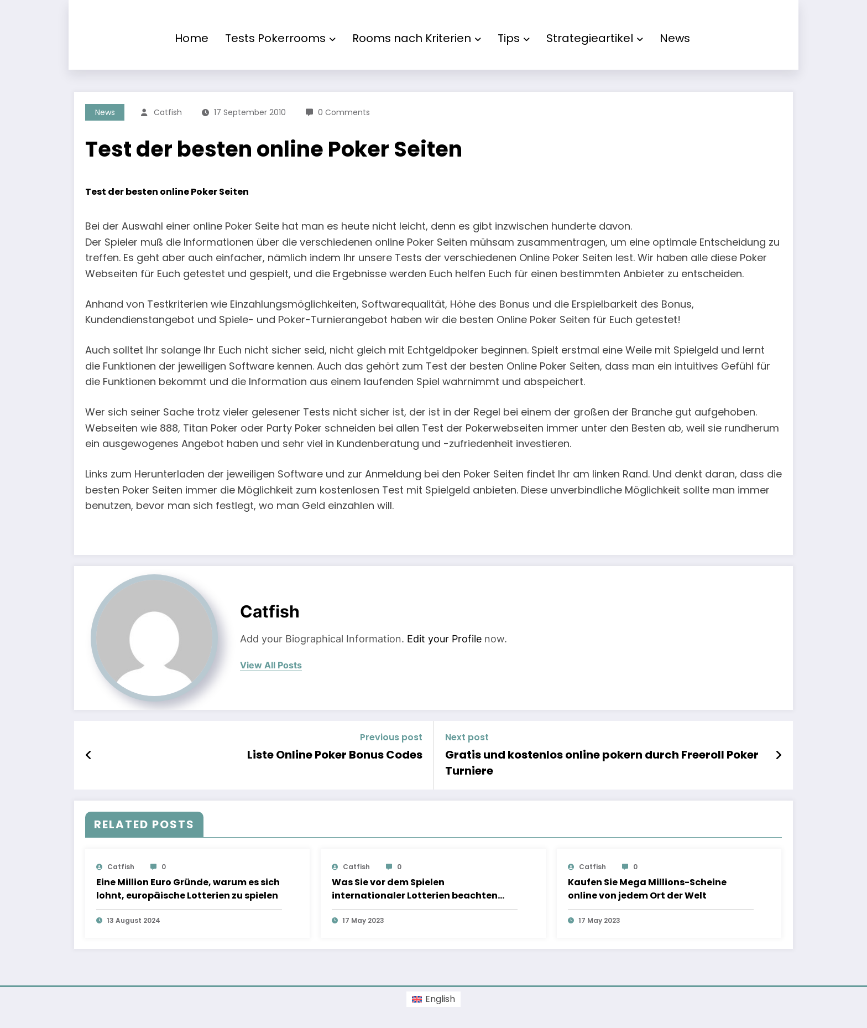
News (675, 38)
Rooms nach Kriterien (416, 38)
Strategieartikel (594, 38)
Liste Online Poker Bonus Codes (334, 754)
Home (191, 38)
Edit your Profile (444, 639)
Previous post (391, 737)
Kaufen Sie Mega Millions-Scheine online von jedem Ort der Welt (647, 889)
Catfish (168, 112)
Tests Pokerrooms (280, 38)
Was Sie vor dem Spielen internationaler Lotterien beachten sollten (415, 889)
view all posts (271, 665)
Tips (514, 38)
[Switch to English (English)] (433, 999)
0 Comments (344, 112)
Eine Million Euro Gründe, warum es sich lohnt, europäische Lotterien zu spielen (188, 889)
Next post (467, 737)
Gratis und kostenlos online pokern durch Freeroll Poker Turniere (602, 762)
